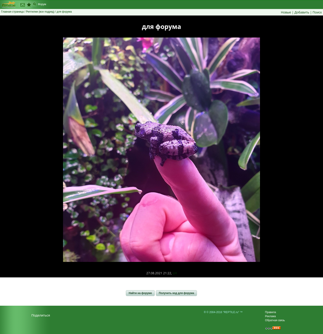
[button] (140, 293)
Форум (42, 4)
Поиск (317, 12)
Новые (286, 12)
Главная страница (12, 11)
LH (175, 273)
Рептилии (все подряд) (40, 11)
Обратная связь (275, 320)
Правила (270, 312)
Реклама (270, 316)
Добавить (302, 12)
